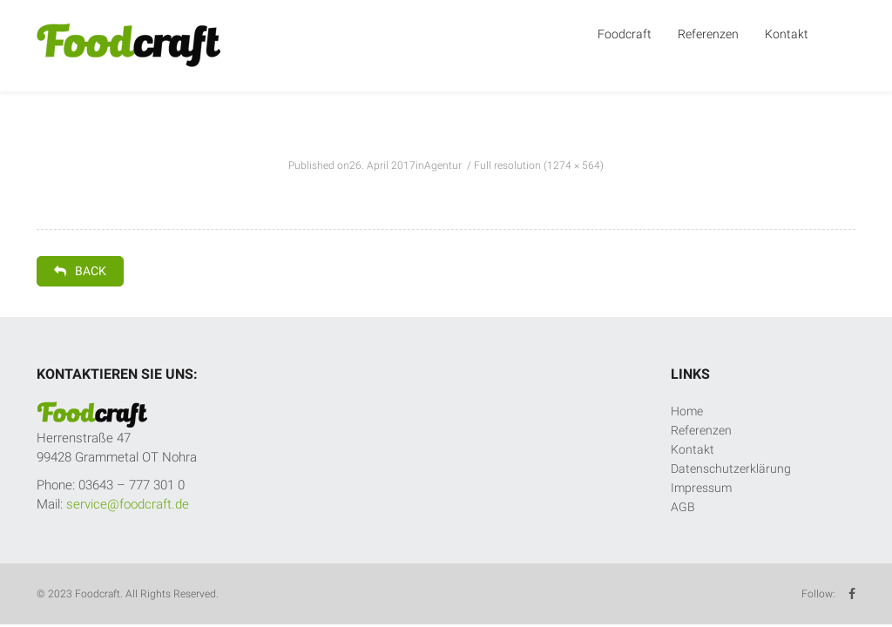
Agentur (443, 165)
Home (687, 411)
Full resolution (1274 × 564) (539, 165)
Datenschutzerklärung (731, 468)
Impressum (701, 488)
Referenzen (708, 34)
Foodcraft (625, 34)
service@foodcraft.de (127, 504)
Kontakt (786, 34)
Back (80, 271)
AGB (683, 507)
